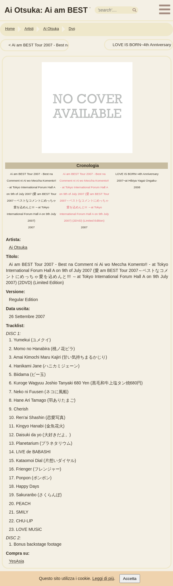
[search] (134, 10)
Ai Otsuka (18, 247)
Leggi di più (103, 578)
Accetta (129, 578)
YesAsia (16, 561)
